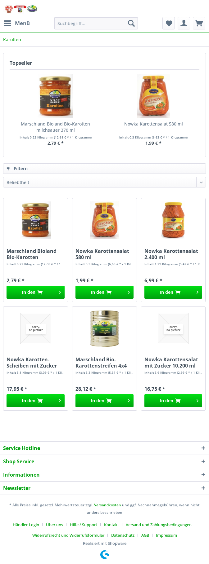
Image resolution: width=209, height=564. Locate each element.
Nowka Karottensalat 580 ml (153, 124)
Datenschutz (122, 535)
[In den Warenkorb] (35, 292)
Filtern (17, 168)
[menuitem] (16, 23)
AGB (145, 535)
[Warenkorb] (199, 23)
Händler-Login (26, 524)
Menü (17, 22)
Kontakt (111, 524)
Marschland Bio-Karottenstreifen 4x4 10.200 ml (101, 362)
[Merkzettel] (168, 23)
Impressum (166, 535)
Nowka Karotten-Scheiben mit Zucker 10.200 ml (32, 362)
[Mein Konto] (184, 23)
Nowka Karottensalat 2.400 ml (171, 254)
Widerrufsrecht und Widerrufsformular (68, 535)
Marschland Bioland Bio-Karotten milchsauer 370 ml (55, 127)
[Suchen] (131, 23)
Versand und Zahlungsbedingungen (159, 524)
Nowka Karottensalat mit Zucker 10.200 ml (171, 362)
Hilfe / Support (83, 524)
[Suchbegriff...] (96, 23)
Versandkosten (107, 505)
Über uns (54, 524)
